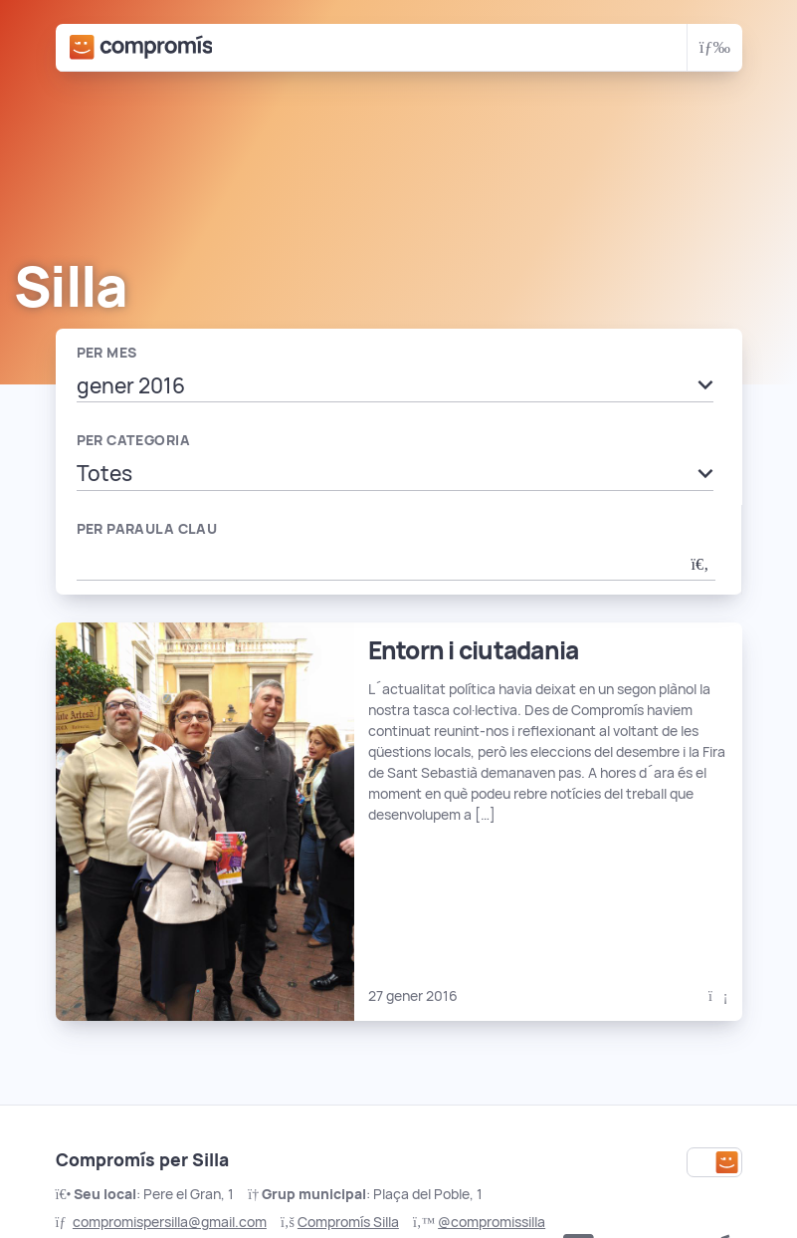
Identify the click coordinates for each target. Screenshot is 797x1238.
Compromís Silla (348, 1222)
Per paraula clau (147, 529)
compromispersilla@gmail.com (170, 1222)
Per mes (107, 353)
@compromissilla (491, 1222)
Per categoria (133, 440)
